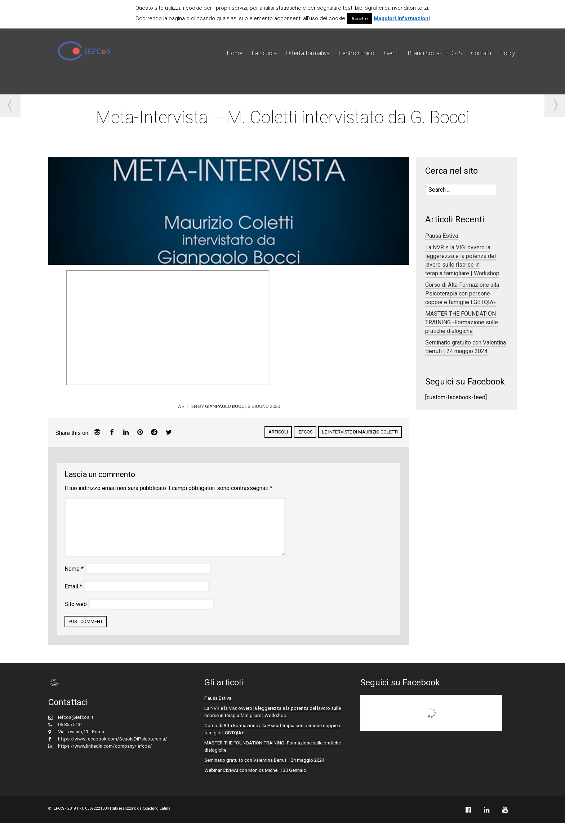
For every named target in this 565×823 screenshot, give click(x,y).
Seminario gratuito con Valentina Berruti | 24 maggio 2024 (465, 347)
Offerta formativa (308, 53)
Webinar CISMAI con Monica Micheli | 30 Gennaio (255, 770)
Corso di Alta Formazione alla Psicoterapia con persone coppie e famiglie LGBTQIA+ (462, 293)
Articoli (278, 432)
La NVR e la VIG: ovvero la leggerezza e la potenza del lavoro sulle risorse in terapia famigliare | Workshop (462, 260)
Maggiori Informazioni (402, 18)
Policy (507, 53)
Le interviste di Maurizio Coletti (360, 432)
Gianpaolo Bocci (225, 406)
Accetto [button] (359, 18)
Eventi (391, 53)
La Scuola (264, 53)
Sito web (75, 604)
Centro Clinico (356, 53)
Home (235, 53)
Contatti (481, 53)
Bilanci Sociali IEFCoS (435, 53)
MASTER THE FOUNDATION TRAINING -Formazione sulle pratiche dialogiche (461, 322)
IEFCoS (305, 432)
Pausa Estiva (441, 235)
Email (73, 586)
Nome (74, 568)
